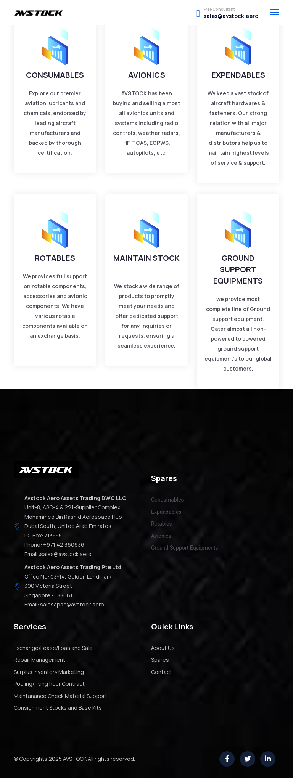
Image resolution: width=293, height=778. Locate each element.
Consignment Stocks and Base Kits (58, 707)
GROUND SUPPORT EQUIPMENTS (238, 269)
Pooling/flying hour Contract (49, 683)
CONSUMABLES (55, 75)
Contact (161, 671)
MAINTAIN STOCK (146, 258)
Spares (160, 659)
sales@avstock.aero (231, 16)
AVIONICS (146, 75)
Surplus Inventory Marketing (49, 671)
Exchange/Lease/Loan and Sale (53, 647)
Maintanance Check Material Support (60, 695)
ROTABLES (55, 258)
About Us (163, 647)
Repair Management (39, 659)
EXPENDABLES (238, 75)
